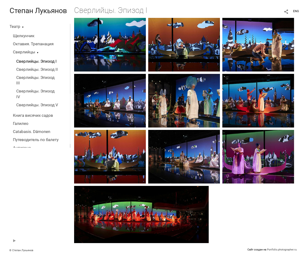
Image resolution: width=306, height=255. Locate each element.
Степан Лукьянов (38, 10)
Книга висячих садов (33, 115)
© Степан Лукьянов (21, 250)
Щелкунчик (23, 36)
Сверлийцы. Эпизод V (37, 105)
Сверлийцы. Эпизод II (37, 69)
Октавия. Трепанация (33, 44)
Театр (15, 26)
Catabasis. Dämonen (31, 131)
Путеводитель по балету (36, 140)
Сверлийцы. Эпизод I (36, 61)
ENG (296, 11)
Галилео (20, 123)
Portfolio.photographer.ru (282, 249)
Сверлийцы (24, 52)
